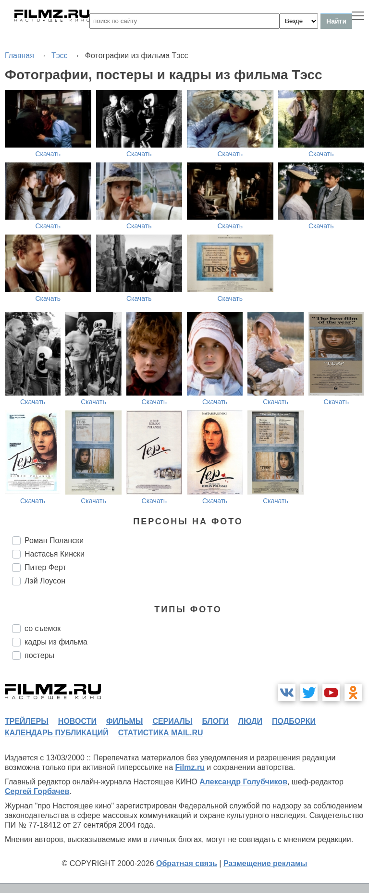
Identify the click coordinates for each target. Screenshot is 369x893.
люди (250, 721)
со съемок (43, 628)
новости (77, 721)
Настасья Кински (55, 554)
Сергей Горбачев (37, 791)
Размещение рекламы (265, 863)
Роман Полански (54, 540)
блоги (215, 721)
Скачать (48, 154)
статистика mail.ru (160, 733)
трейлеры (27, 721)
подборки (294, 721)
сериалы (172, 721)
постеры (39, 655)
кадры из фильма (56, 642)
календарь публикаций (57, 733)
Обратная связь (186, 863)
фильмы (124, 721)
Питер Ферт (45, 567)
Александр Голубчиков (243, 782)
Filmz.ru (190, 767)
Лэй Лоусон (45, 581)
